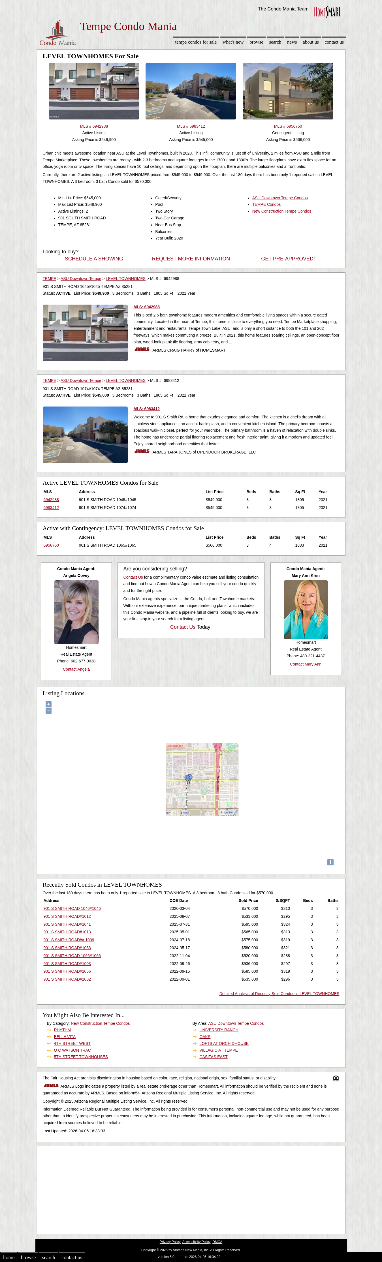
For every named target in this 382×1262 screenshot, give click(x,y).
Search (275, 42)
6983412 (51, 507)
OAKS (204, 1036)
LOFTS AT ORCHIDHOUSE (224, 1043)
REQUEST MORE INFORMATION (191, 259)
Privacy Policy (170, 1242)
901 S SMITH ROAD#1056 (67, 971)
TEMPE (49, 278)
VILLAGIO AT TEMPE (218, 1050)
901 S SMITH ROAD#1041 (67, 924)
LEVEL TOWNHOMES (126, 278)
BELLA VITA (65, 1036)
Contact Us (334, 42)
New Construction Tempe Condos (281, 211)
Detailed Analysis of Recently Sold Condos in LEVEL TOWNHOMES (279, 993)
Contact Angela (76, 669)
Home (8, 1257)
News (292, 42)
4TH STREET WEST (72, 1043)
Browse (256, 42)
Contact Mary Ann (305, 664)
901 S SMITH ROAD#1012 (67, 916)
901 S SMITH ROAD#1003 (67, 963)
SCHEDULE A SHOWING (94, 259)
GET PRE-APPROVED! (288, 259)
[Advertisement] (191, 1188)
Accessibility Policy (196, 1242)
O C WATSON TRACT (73, 1050)
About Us (311, 42)
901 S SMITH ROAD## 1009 (69, 940)
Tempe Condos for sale (196, 42)
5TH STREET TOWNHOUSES (81, 1056)
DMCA (217, 1242)
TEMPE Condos (266, 204)
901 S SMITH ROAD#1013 (67, 932)
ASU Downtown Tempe (81, 278)
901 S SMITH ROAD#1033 (67, 948)
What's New (233, 42)
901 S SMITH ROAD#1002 (67, 979)
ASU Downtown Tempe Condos (280, 198)
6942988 (51, 499)
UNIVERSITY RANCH (218, 1030)
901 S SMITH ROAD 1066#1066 (72, 955)
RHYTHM (62, 1030)
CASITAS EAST (213, 1056)
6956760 (51, 545)
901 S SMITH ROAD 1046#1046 (72, 908)
